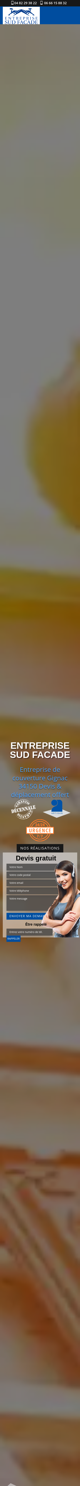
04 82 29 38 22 (25, 3)
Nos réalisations (40, 848)
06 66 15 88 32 (55, 3)
